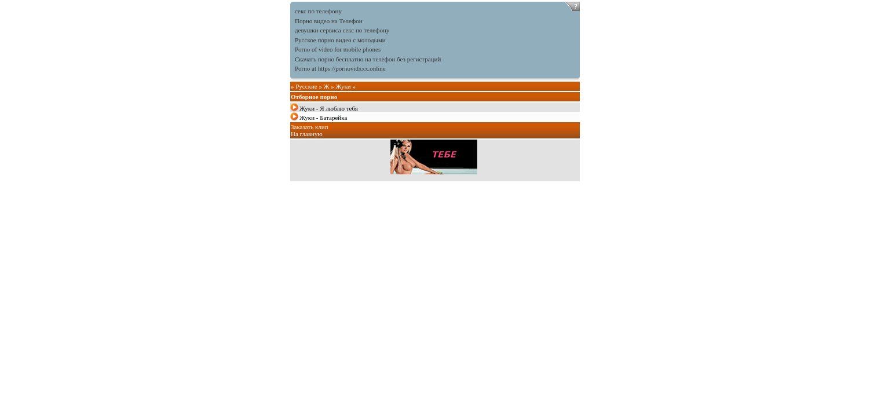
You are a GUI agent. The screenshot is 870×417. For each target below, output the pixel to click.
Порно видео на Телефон (329, 20)
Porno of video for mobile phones (338, 49)
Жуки (343, 86)
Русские (306, 86)
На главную (307, 133)
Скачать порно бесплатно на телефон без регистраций (368, 59)
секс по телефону (318, 11)
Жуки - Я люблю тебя (328, 108)
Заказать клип (309, 126)
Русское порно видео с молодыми (340, 39)
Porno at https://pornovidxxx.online (340, 68)
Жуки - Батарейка (323, 117)
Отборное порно (314, 96)
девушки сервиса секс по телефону (342, 30)
